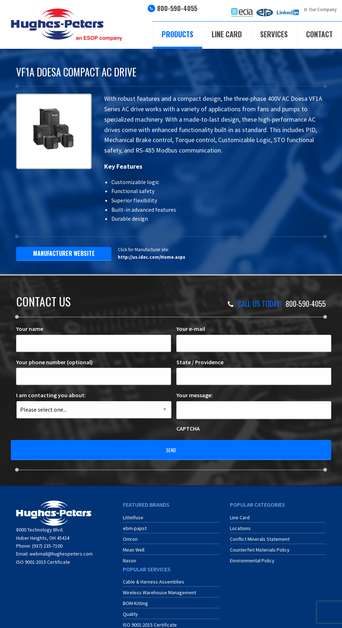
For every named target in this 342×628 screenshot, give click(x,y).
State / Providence (202, 362)
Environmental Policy (252, 555)
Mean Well (133, 545)
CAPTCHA (188, 428)
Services (274, 34)
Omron (130, 534)
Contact (319, 34)
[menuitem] (242, 12)
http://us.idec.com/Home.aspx (151, 257)
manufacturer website (64, 253)
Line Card (227, 34)
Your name (32, 328)
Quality (130, 609)
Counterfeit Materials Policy (260, 545)
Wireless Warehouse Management (159, 587)
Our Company (323, 9)
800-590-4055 (177, 8)
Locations (240, 523)
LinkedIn (293, 9)
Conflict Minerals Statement (260, 534)
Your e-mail (193, 328)
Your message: (194, 395)
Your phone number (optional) (54, 362)
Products (177, 34)
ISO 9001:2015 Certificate (43, 557)
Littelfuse (133, 512)
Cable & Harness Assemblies (153, 576)
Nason (129, 555)
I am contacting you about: (53, 395)
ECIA (248, 9)
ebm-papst (135, 523)
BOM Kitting (135, 598)
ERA (270, 9)
